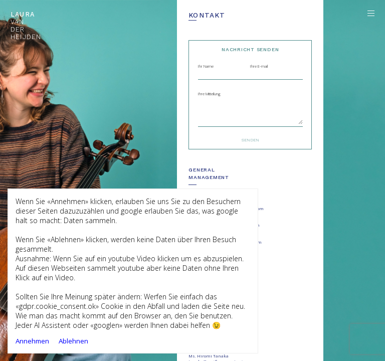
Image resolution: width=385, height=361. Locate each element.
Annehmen (32, 340)
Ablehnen (73, 340)
